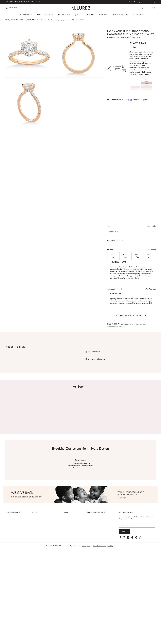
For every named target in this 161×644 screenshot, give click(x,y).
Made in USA (131, 2)
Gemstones (103, 15)
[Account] (147, 8)
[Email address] (137, 525)
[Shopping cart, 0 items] (153, 8)
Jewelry (78, 15)
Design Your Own (120, 15)
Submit (124, 531)
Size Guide (151, 226)
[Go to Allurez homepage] (80, 8)
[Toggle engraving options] (131, 240)
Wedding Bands (64, 15)
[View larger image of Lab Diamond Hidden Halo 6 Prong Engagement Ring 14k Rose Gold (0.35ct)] (29, 53)
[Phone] (11, 8)
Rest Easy (152, 249)
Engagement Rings (45, 15)
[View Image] (80, 494)
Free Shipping (151, 2)
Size (108, 226)
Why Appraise (150, 289)
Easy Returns (141, 2)
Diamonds (90, 15)
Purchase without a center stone (131, 316)
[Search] (143, 8)
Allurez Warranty (122, 278)
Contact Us (120, 327)
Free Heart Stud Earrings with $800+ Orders (23, 2)
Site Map (110, 546)
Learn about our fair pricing (124, 68)
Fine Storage (138, 15)
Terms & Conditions (99, 546)
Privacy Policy (86, 546)
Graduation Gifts (25, 15)
